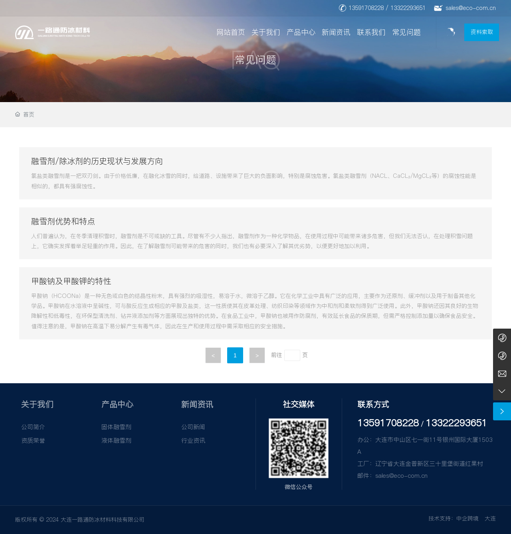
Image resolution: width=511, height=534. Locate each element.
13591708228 (366, 8)
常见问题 (406, 32)
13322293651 (408, 8)
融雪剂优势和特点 (63, 221)
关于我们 (266, 32)
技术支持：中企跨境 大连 (462, 518)
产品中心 (301, 32)
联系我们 (371, 32)
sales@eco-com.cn (471, 8)
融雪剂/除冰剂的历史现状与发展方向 (97, 161)
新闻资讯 (336, 32)
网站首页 (230, 32)
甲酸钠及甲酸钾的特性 (71, 281)
